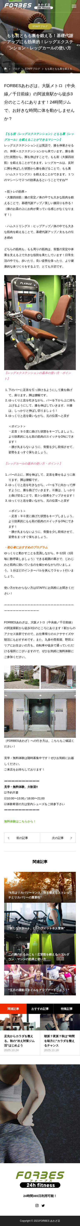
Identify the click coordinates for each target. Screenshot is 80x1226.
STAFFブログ (39, 26)
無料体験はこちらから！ (20, 821)
